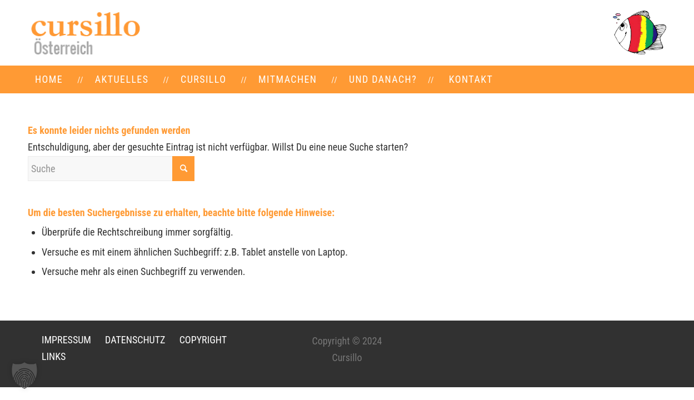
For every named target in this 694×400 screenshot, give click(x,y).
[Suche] (111, 168)
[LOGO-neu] (84, 33)
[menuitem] (49, 79)
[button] (24, 375)
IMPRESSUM (66, 340)
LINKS (54, 356)
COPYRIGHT (203, 340)
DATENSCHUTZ (135, 340)
